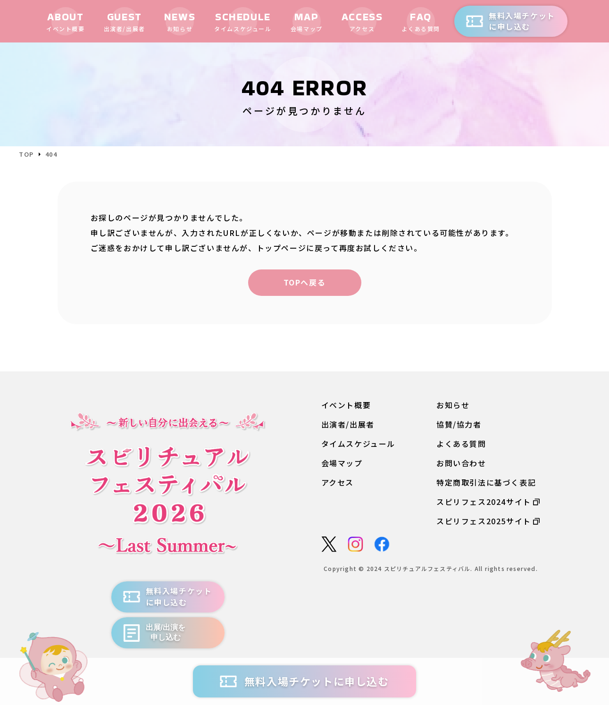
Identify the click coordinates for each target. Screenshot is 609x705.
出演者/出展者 (348, 424)
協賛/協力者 (459, 424)
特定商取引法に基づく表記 (486, 483)
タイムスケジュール (358, 443)
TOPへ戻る (305, 282)
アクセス (337, 483)
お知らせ (452, 405)
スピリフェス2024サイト (488, 502)
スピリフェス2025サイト (488, 521)
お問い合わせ (461, 463)
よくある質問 (461, 443)
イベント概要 (346, 405)
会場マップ (342, 463)
